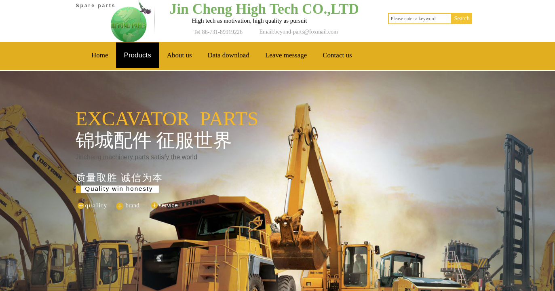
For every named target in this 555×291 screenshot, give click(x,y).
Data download (228, 55)
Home (99, 55)
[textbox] (420, 18)
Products (137, 55)
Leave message (286, 55)
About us (179, 55)
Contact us (337, 55)
